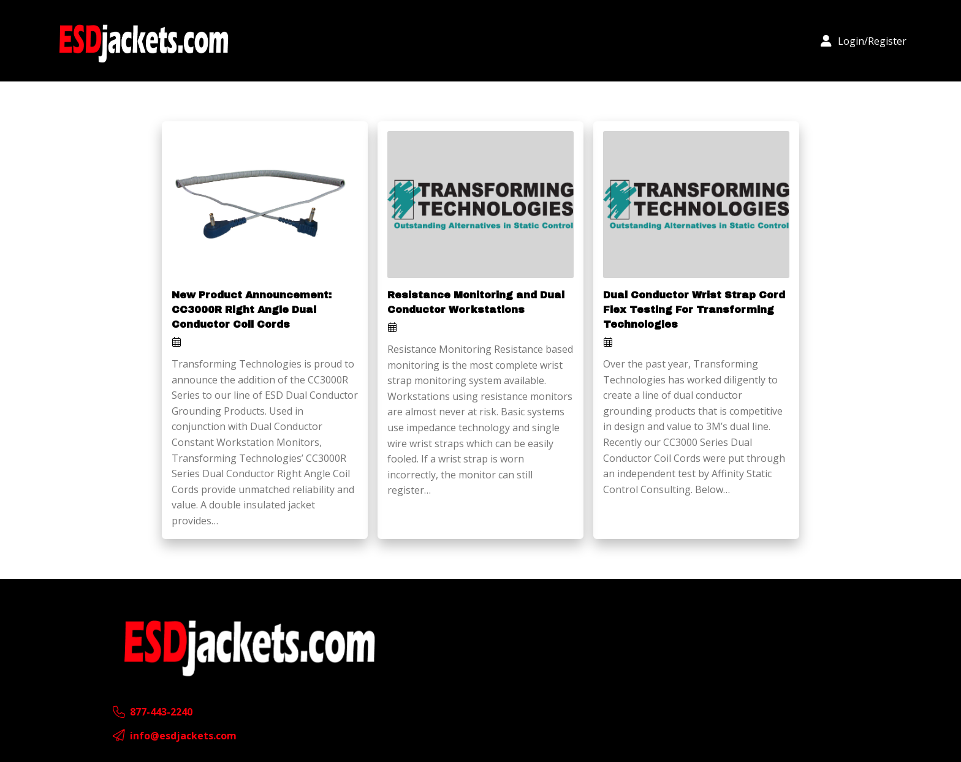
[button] (864, 41)
